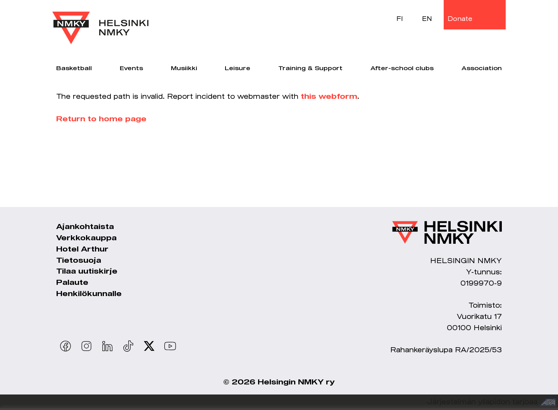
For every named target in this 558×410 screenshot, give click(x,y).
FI (399, 18)
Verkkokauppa (86, 238)
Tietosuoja (78, 261)
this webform (329, 97)
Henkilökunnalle (89, 294)
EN (427, 18)
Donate (460, 18)
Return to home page (101, 119)
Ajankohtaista (85, 227)
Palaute (72, 283)
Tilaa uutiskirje (86, 271)
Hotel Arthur (82, 249)
